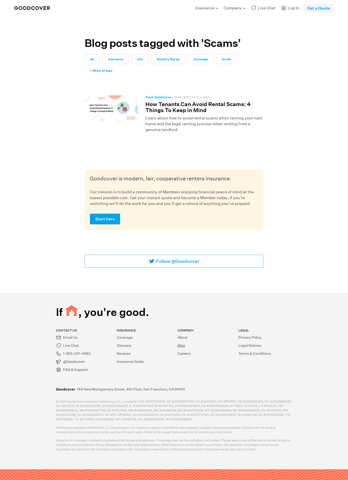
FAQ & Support (72, 369)
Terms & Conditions (254, 353)
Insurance (115, 59)
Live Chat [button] (67, 345)
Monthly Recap (168, 59)
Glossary (124, 345)
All (92, 59)
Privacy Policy (250, 337)
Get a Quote (318, 8)
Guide (226, 59)
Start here (105, 219)
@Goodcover (70, 361)
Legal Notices (249, 345)
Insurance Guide (130, 361)
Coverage (200, 59)
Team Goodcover (158, 97)
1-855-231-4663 (73, 353)
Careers (184, 353)
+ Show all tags (101, 71)
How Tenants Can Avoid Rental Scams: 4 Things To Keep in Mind (197, 107)
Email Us (67, 337)
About (183, 337)
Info (140, 59)
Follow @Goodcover (177, 261)
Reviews (124, 353)
